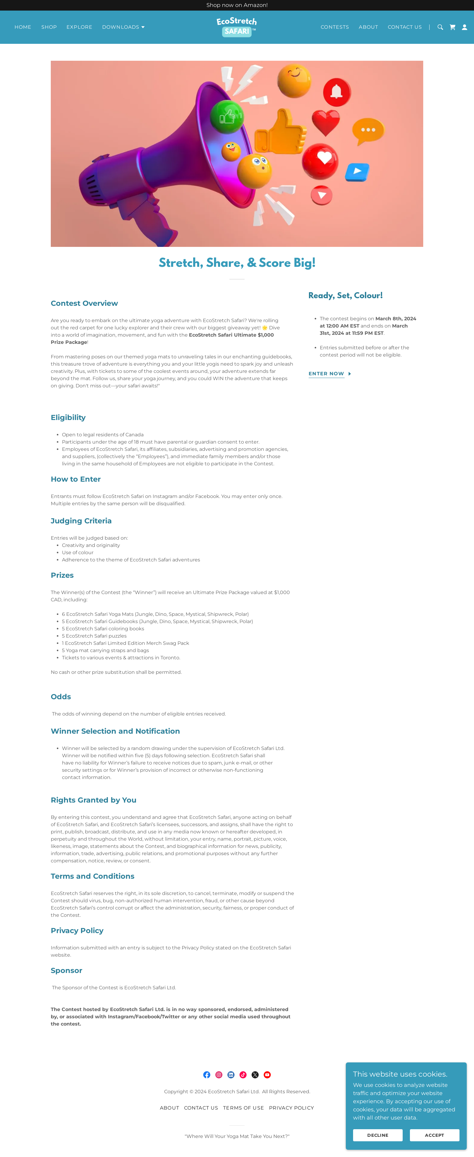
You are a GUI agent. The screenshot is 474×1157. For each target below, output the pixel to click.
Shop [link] (49, 27)
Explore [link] (80, 27)
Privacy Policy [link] (291, 1108)
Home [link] (23, 27)
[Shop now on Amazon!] (237, 5)
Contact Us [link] (405, 27)
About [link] (368, 27)
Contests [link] (335, 27)
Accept (434, 1135)
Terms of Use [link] (243, 1108)
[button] (123, 27)
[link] (237, 27)
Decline (378, 1135)
